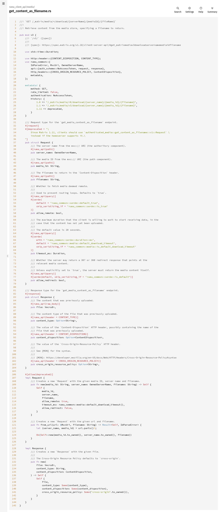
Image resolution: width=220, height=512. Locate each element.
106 (14, 374)
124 (14, 434)
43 (14, 162)
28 (14, 112)
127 (14, 445)
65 (14, 236)
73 (14, 263)
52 (14, 192)
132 (14, 461)
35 (14, 135)
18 (14, 78)
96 (14, 340)
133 (14, 465)
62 (14, 226)
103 (14, 364)
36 (14, 139)
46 (14, 172)
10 (14, 51)
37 (14, 142)
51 (14, 189)
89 (14, 317)
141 (14, 492)
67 (14, 243)
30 (14, 118)
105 (14, 371)
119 (14, 418)
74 (14, 266)
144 (14, 502)
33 (14, 129)
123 (14, 431)
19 (14, 82)
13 (14, 61)
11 (14, 55)
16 (14, 71)
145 (14, 505)
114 (14, 401)
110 (14, 387)
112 (14, 394)
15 (14, 68)
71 (14, 256)
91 (14, 324)
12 (14, 58)
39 (14, 149)
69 (14, 250)
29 (14, 115)
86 (14, 307)
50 (14, 186)
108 (14, 381)
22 (14, 92)
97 (14, 344)
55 (14, 203)
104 (14, 367)
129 (14, 451)
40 (14, 152)
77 (14, 276)
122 (14, 428)
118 (14, 414)
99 (14, 350)
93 (14, 330)
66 (14, 239)
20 (14, 85)
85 (14, 303)
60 (14, 219)
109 (14, 384)
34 (14, 132)
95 (14, 337)
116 (14, 408)
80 (14, 287)
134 (14, 468)
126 (14, 441)
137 (14, 478)
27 (14, 108)
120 (14, 421)
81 (14, 290)
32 (14, 125)
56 (14, 206)
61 (14, 223)
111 (14, 391)
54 (14, 199)
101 (14, 357)
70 (14, 253)
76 (14, 273)
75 (14, 270)
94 (14, 334)
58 (14, 213)
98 (14, 347)
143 (14, 498)
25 (14, 102)
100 (14, 354)
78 (14, 280)
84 (14, 300)
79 (14, 283)
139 (14, 485)
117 (14, 411)
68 (14, 246)
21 (14, 88)
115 (14, 404)
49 (14, 182)
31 (14, 122)
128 (14, 448)
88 (14, 313)
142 (14, 495)
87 (14, 310)
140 (14, 488)
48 (14, 179)
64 (14, 233)
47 (14, 176)
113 (14, 397)
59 (14, 216)
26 (14, 105)
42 (14, 159)
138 (14, 481)
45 (14, 169)
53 (14, 196)
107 (14, 377)
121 (14, 424)
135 (14, 471)
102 (14, 360)
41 (14, 155)
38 (14, 145)
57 (14, 209)
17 (14, 75)
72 (14, 260)
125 (14, 438)
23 (14, 95)
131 (14, 458)
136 (14, 475)
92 (14, 327)
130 (14, 455)
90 (14, 320)
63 (14, 229)
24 (14, 98)
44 (14, 166)
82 (14, 293)
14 (14, 65)
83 (14, 297)
